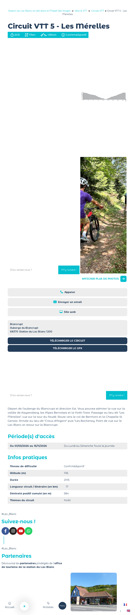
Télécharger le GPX (67, 348)
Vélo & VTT (81, 10)
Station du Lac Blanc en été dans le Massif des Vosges (39, 10)
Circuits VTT (97, 10)
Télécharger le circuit (67, 340)
